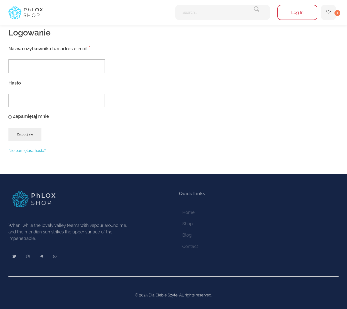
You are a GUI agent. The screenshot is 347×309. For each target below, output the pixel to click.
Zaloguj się (25, 134)
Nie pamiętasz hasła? (27, 150)
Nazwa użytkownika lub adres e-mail (61, 47)
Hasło (28, 81)
